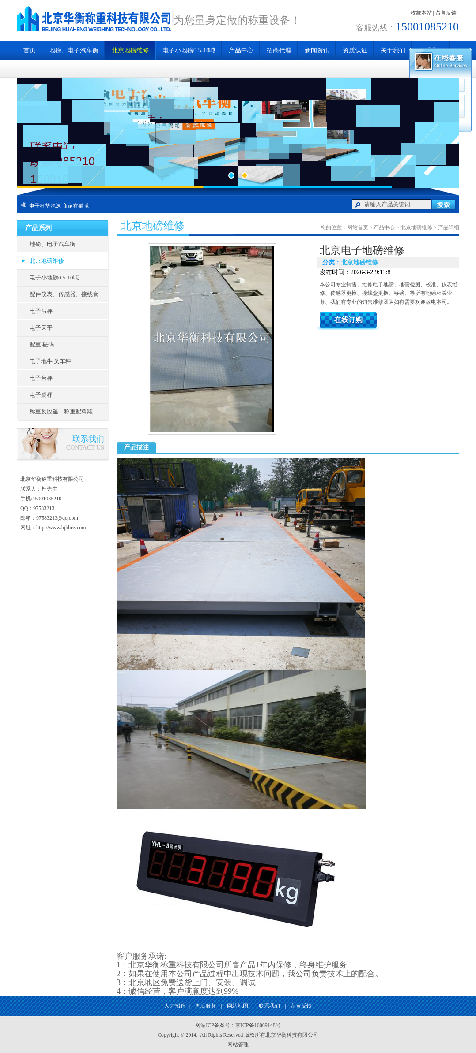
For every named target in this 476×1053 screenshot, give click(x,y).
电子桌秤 (41, 394)
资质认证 (355, 50)
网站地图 (237, 1006)
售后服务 (205, 1006)
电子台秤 (41, 378)
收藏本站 (421, 13)
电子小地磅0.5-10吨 (188, 50)
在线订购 (348, 320)
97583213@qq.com (57, 518)
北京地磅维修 (130, 50)
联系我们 (269, 1006)
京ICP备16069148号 (258, 1025)
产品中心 (241, 50)
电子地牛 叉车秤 (50, 361)
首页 (29, 50)
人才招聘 (174, 1006)
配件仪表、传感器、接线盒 (64, 294)
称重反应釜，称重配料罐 (61, 411)
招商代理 (279, 50)
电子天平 (41, 327)
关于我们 (393, 50)
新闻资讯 (317, 50)
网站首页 (357, 227)
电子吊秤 (41, 311)
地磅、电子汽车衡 (73, 50)
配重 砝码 (42, 344)
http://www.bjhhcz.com (61, 528)
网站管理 (238, 1045)
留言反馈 (446, 13)
